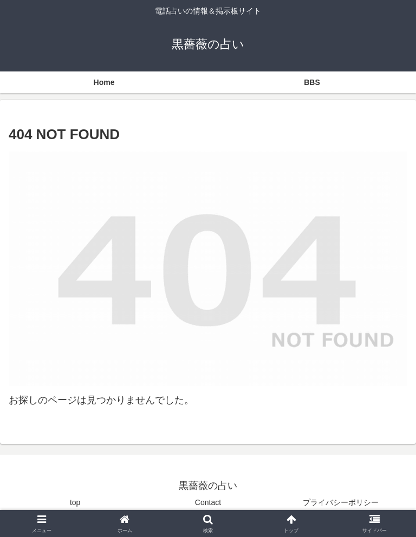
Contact (208, 502)
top (75, 502)
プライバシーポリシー (341, 502)
